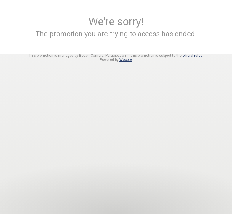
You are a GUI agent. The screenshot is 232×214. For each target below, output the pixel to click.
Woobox (125, 60)
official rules (192, 56)
